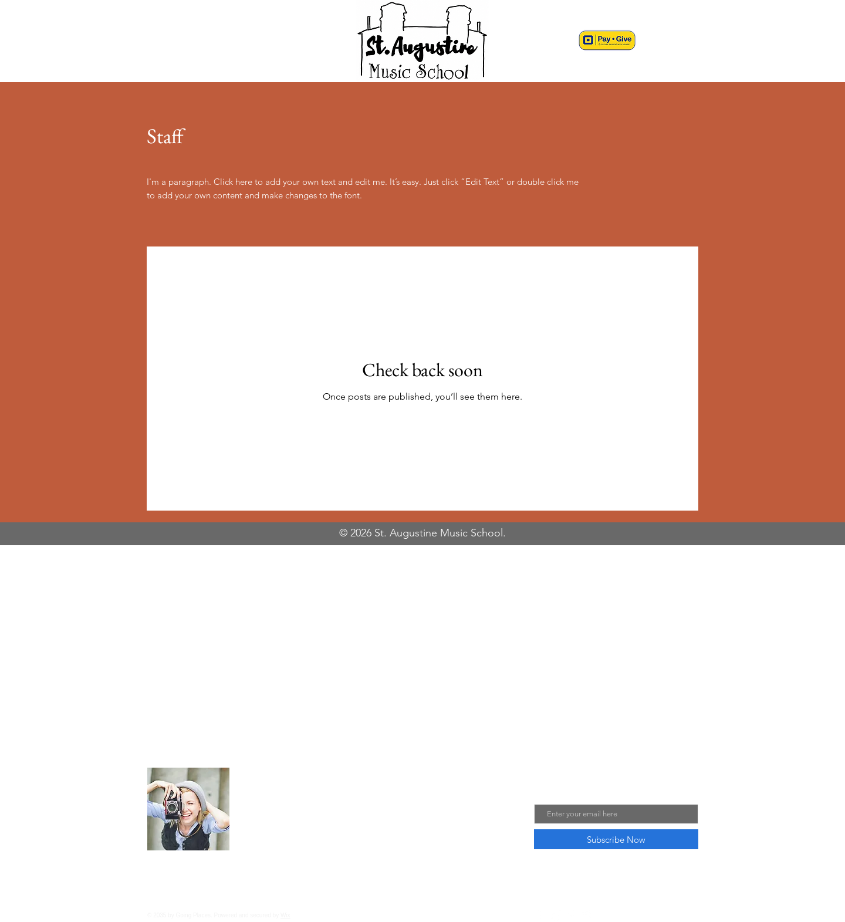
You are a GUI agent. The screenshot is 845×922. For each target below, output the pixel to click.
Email (545, 794)
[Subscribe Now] (616, 839)
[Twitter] (588, 915)
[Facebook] (540, 915)
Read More (267, 854)
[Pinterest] (572, 915)
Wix (285, 915)
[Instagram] (556, 915)
